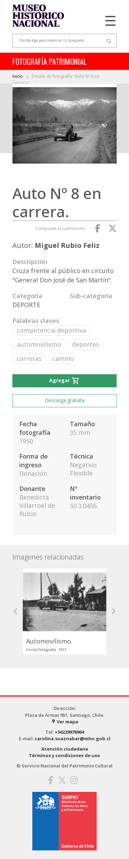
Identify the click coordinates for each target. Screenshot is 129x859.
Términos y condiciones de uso (64, 755)
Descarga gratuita (65, 400)
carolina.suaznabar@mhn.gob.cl (72, 738)
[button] (15, 611)
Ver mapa (64, 722)
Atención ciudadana (64, 749)
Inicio (18, 76)
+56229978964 (69, 732)
